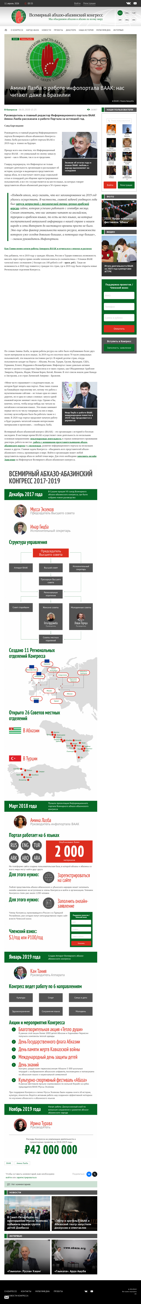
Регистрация (89, 3)
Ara (133, 20)
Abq (127, 20)
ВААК (15, 39)
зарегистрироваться (26, 1177)
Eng (127, 13)
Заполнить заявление (119, 347)
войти (9, 1177)
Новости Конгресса (18, 1295)
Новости (46, 30)
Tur (133, 13)
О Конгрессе (17, 30)
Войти (77, 3)
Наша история (86, 30)
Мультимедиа (103, 30)
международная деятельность (46, 438)
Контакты (26, 1291)
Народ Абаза (32, 30)
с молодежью (34, 445)
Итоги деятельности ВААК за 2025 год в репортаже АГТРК (119, 268)
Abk (120, 20)
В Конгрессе (10, 109)
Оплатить (119, 328)
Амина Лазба (26, 39)
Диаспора (71, 30)
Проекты (58, 30)
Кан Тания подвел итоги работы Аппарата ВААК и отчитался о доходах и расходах (48, 248)
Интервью (118, 30)
